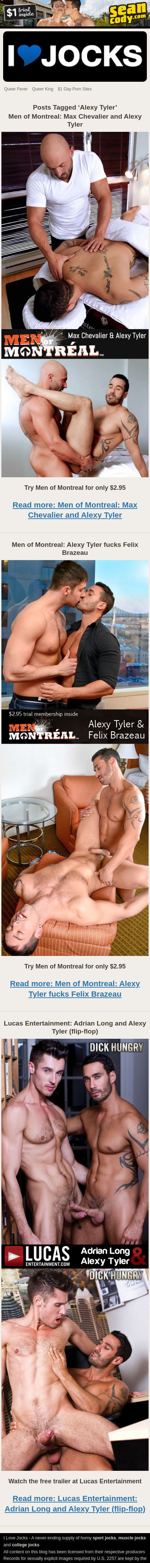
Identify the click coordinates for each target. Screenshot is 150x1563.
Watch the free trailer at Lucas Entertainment (74, 1481)
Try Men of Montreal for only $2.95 (75, 487)
